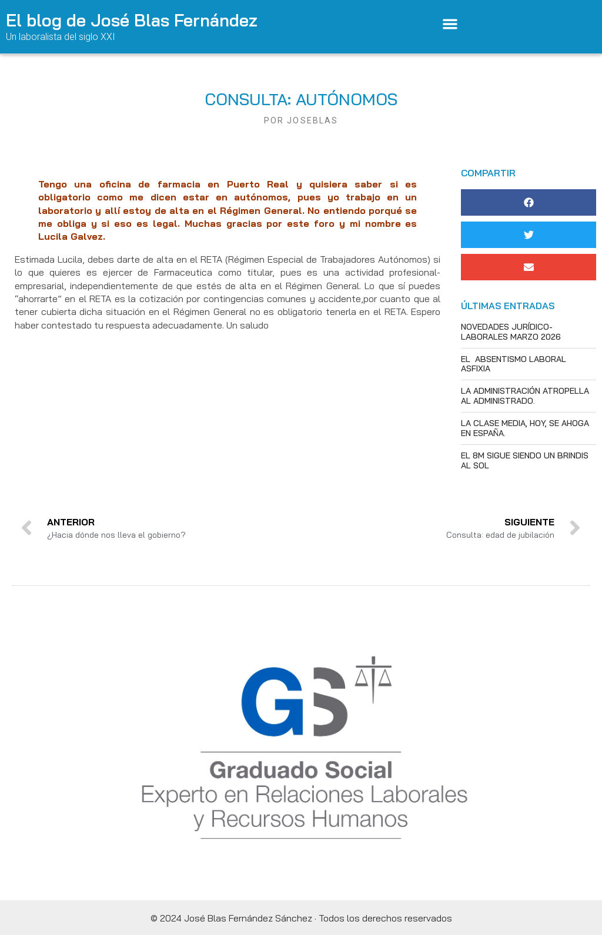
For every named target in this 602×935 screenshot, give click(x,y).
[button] (451, 24)
